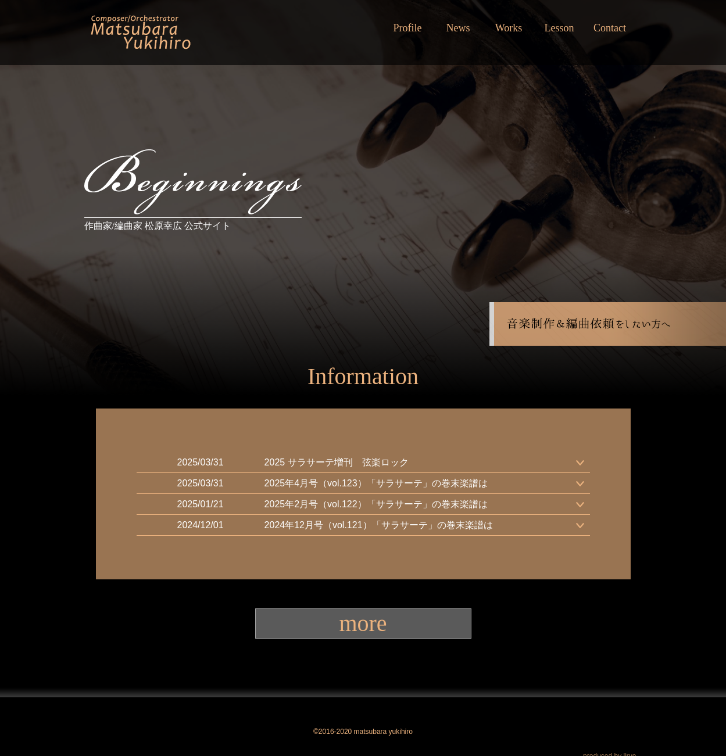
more (363, 623)
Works (509, 28)
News (458, 28)
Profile (408, 28)
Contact (609, 28)
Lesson (559, 28)
